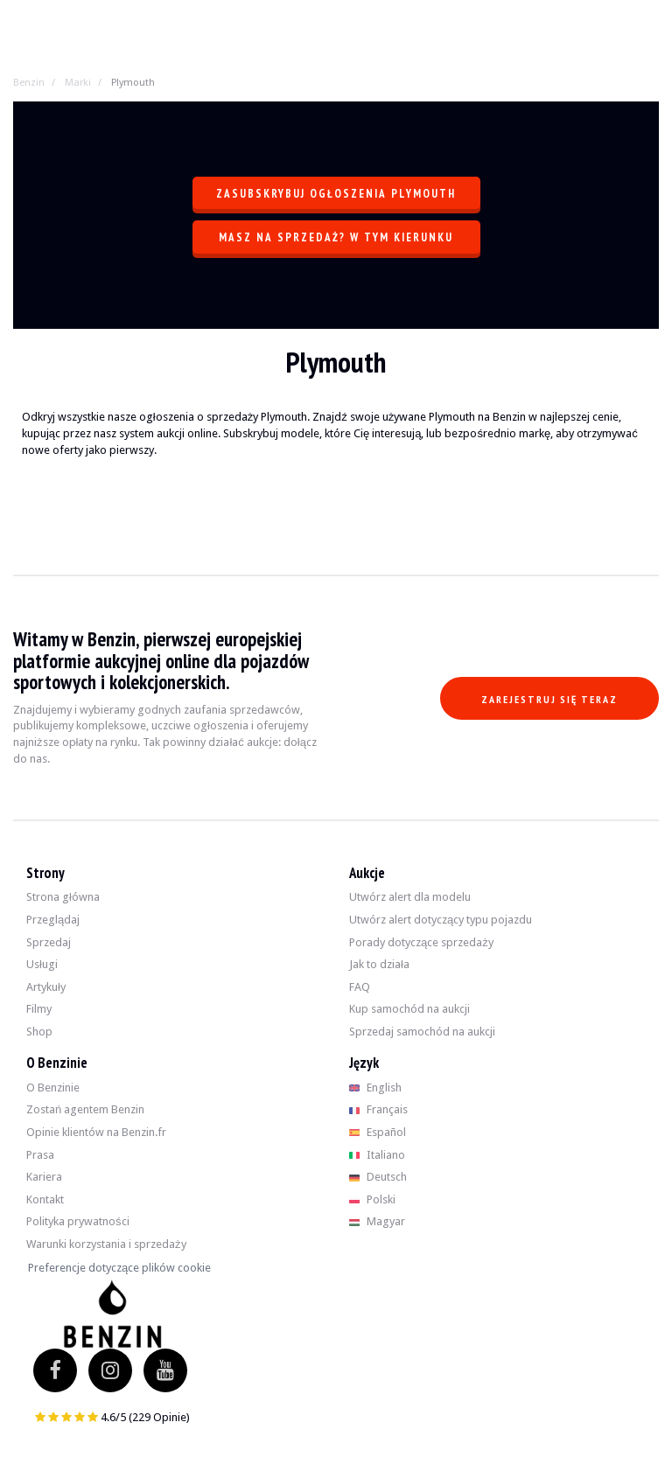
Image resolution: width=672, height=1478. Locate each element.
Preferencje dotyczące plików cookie (119, 1267)
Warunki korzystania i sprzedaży (106, 1244)
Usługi (42, 964)
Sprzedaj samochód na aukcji (422, 1031)
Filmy (39, 1008)
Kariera (44, 1176)
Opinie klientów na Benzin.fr (96, 1132)
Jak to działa (379, 964)
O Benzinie (53, 1087)
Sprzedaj (48, 942)
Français (378, 1109)
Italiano (377, 1154)
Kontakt (45, 1199)
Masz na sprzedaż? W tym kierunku (336, 237)
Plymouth (133, 82)
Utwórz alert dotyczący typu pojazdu (440, 919)
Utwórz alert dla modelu (410, 896)
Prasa (40, 1154)
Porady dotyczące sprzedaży (421, 942)
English (375, 1087)
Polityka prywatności (78, 1221)
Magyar (377, 1221)
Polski (372, 1199)
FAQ (359, 986)
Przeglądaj (53, 919)
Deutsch (378, 1176)
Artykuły (46, 986)
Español (377, 1132)
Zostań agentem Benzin (85, 1109)
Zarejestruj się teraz (549, 699)
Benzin (29, 82)
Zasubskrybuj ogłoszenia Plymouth (336, 193)
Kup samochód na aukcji (409, 1008)
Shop (39, 1031)
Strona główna (63, 896)
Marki (78, 82)
